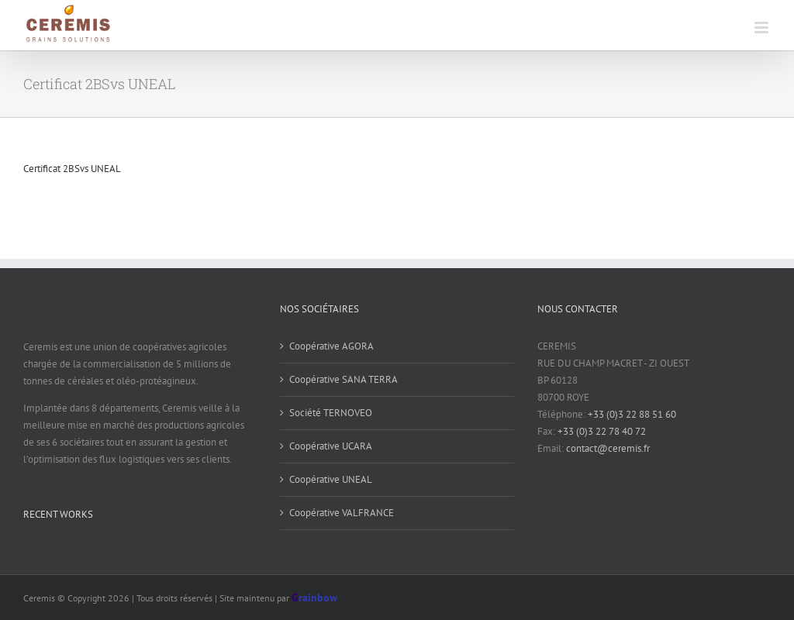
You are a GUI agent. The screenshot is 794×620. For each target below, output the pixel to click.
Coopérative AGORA (331, 346)
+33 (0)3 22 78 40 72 (602, 431)
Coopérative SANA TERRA (343, 379)
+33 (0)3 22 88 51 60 (632, 414)
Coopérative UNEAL (330, 479)
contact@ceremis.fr (608, 448)
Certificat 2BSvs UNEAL (72, 168)
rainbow (314, 597)
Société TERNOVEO (330, 412)
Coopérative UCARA (330, 446)
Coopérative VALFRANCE (341, 512)
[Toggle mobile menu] (762, 27)
